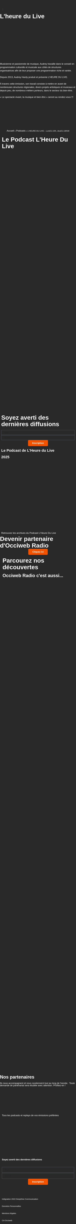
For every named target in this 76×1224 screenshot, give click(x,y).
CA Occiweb (7, 1220)
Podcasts (21, 131)
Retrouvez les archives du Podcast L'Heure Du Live (28, 533)
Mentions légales (9, 1213)
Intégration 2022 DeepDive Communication (20, 1199)
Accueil (10, 131)
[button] (38, 9)
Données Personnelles (11, 1206)
